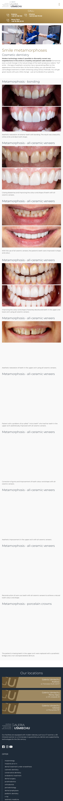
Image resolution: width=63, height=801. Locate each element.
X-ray (6, 796)
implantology (10, 761)
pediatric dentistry (11, 793)
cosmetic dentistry (11, 770)
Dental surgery (10, 779)
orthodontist (9, 784)
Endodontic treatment (13, 776)
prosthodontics (10, 781)
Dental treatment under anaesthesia (18, 767)
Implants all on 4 (11, 764)
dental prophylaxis (11, 790)
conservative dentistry (13, 773)
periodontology (10, 787)
